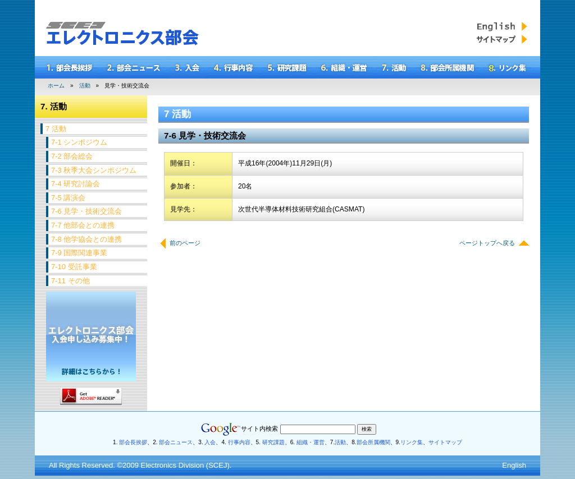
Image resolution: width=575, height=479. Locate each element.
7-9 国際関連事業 (79, 252)
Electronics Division (172, 465)
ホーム (56, 85)
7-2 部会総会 (72, 156)
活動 (84, 85)
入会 (210, 442)
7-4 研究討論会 (75, 183)
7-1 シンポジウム (79, 142)
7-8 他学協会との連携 (86, 239)
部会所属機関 (373, 442)
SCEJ (217, 465)
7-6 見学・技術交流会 (86, 211)
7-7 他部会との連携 (83, 225)
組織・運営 (310, 442)
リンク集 (411, 442)
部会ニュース (176, 442)
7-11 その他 (70, 281)
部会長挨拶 (133, 442)
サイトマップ (445, 442)
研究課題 (273, 442)
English (514, 465)
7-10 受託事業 (74, 266)
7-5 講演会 (68, 198)
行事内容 (239, 442)
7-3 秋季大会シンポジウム (93, 170)
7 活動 (55, 129)
